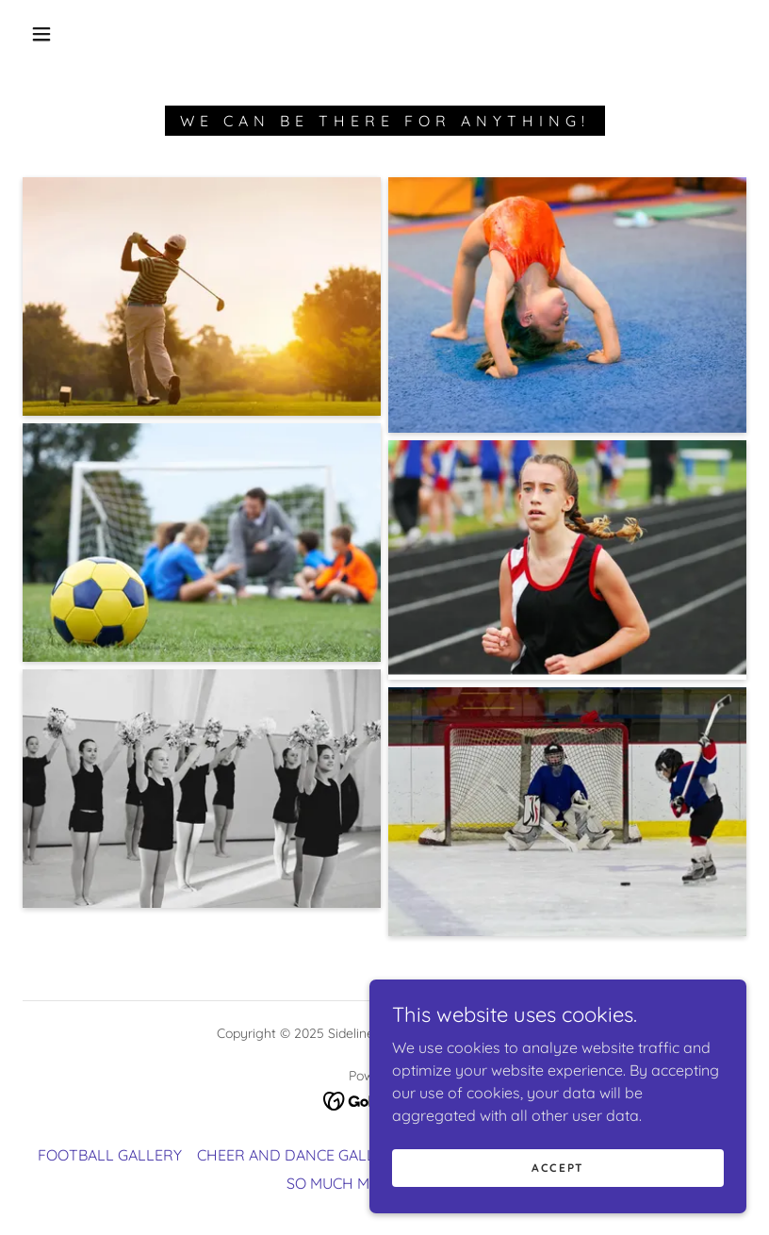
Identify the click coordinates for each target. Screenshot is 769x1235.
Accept (558, 1168)
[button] (41, 34)
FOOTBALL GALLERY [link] (110, 1154)
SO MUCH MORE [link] (343, 1183)
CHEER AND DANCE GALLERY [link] (299, 1154)
